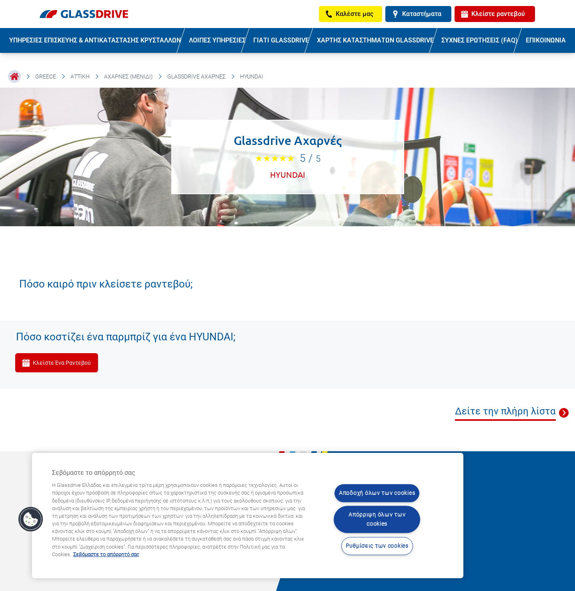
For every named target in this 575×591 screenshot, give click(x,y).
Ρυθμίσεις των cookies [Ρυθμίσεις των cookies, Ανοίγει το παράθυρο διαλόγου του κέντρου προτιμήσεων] (377, 546)
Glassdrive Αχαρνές (196, 76)
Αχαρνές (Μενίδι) (128, 76)
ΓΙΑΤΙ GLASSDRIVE (281, 40)
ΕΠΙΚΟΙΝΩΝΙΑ (546, 40)
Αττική (80, 76)
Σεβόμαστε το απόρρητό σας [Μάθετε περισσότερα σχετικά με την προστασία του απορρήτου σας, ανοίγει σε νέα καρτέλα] (106, 554)
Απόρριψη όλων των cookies (377, 520)
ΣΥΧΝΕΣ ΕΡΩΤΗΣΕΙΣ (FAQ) (479, 40)
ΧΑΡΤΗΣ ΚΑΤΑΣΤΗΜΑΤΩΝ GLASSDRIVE (375, 40)
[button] (31, 519)
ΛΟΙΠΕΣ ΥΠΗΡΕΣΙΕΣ (217, 40)
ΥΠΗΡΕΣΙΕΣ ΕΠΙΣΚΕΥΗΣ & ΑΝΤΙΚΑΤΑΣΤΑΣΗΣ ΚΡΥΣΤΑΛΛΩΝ (95, 40)
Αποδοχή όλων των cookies (377, 493)
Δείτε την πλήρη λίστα (505, 411)
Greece (45, 76)
